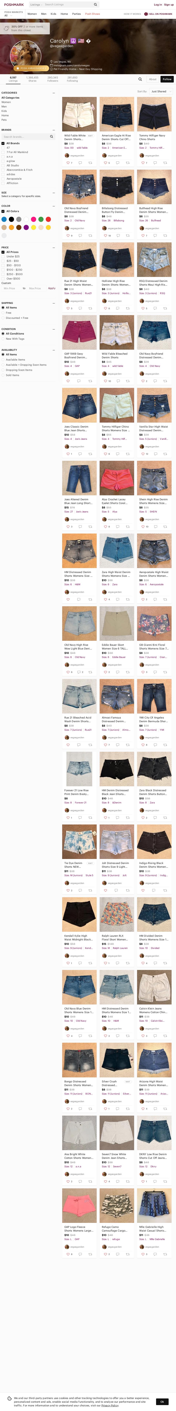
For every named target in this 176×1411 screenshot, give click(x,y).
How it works (132, 14)
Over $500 (10, 278)
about (152, 79)
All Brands (10, 143)
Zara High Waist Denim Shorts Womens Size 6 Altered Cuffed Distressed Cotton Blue (116, 574)
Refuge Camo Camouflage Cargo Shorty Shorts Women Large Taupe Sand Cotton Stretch (115, 1228)
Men (43, 14)
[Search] (68, 4)
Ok (162, 1401)
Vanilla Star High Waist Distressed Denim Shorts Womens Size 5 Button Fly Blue (153, 428)
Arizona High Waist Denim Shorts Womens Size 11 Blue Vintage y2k (153, 1083)
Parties (76, 14)
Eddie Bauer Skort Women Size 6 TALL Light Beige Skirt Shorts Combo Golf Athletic (116, 646)
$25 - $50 (10, 261)
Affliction (9, 183)
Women (32, 14)
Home (64, 14)
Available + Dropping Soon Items (24, 364)
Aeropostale (11, 178)
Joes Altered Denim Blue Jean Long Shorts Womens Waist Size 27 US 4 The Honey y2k (78, 501)
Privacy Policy (109, 1405)
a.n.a (7, 156)
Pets (4, 119)
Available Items (13, 359)
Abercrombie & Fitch (16, 170)
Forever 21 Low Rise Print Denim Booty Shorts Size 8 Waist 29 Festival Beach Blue (78, 792)
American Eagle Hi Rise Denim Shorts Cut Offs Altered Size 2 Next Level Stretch (116, 137)
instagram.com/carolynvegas (72, 65)
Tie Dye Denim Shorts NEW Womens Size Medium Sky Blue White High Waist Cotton (75, 865)
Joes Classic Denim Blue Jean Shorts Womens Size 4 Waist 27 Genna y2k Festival (77, 428)
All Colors (10, 211)
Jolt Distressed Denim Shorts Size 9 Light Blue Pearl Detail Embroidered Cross (115, 865)
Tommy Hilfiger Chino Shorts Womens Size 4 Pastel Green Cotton (116, 428)
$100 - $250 (11, 269)
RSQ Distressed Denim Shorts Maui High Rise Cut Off (153, 283)
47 (5, 147)
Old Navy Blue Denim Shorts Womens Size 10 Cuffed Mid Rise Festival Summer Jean (78, 1010)
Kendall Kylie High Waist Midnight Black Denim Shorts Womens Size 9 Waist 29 (78, 937)
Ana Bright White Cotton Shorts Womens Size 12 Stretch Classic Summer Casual (78, 1156)
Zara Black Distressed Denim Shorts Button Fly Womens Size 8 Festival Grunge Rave (152, 792)
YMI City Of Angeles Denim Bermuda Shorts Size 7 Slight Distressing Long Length (153, 719)
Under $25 (10, 256)
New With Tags (12, 338)
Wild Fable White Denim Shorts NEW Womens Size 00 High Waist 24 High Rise (75, 137)
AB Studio (10, 165)
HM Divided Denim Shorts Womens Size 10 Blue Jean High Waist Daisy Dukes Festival (153, 937)
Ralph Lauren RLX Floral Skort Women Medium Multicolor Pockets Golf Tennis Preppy (114, 937)
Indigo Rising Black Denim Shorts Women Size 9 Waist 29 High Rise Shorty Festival (152, 865)
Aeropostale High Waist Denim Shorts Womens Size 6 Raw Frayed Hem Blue (153, 574)
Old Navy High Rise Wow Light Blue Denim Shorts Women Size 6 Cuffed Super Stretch (78, 646)
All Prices (9, 252)
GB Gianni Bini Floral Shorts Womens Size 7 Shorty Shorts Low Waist (153, 646)
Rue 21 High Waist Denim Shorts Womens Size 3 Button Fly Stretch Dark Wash (78, 283)
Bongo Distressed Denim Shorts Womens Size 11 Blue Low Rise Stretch (78, 1083)
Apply (51, 288)
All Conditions (12, 333)
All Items (9, 307)
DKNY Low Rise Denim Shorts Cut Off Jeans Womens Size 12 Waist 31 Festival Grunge (153, 1156)
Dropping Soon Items (16, 370)
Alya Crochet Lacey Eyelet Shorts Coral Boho (114, 501)
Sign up (169, 4)
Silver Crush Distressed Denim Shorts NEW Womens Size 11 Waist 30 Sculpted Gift (112, 1083)
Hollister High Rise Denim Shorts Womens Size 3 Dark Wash (116, 283)
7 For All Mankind (14, 152)
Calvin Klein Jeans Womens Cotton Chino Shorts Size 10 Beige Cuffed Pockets (153, 1010)
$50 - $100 (11, 265)
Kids (53, 14)
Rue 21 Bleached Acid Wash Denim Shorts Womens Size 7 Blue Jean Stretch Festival (77, 719)
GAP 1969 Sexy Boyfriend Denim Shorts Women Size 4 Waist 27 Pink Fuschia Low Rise (77, 355)
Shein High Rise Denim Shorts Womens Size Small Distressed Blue (153, 501)
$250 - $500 (12, 274)
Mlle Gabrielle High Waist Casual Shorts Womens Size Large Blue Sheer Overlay (151, 1228)
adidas (8, 174)
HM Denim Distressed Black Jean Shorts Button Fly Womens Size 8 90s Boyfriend (115, 792)
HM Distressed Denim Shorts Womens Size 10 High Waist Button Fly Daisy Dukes (116, 1010)
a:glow (8, 161)
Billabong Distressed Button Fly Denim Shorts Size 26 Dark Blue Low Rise (115, 210)
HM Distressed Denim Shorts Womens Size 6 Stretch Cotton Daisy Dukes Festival (78, 574)
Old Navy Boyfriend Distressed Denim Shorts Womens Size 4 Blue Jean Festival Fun (153, 355)
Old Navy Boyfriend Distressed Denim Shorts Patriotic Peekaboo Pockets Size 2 (78, 210)
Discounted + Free (14, 318)
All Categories (10, 97)
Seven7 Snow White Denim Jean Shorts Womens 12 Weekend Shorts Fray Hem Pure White (115, 1156)
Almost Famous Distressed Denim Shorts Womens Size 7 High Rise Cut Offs (115, 719)
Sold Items (10, 375)
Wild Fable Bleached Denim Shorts (115, 355)
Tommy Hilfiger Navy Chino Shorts (152, 137)
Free (6, 312)
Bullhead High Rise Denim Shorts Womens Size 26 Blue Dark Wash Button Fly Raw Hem (153, 210)
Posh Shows (92, 14)
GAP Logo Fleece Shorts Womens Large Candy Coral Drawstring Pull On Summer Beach (77, 1228)
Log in (158, 4)
